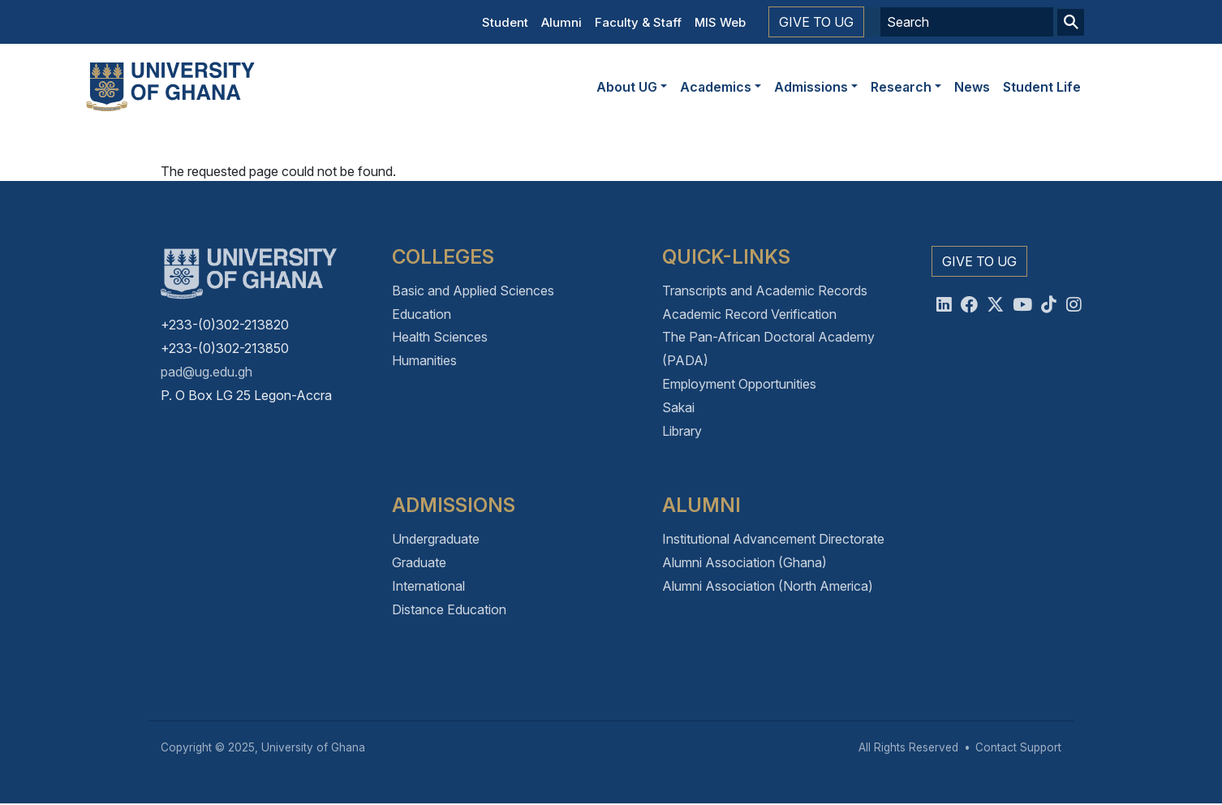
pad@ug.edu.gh (206, 372)
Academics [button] (715, 87)
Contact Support (1018, 747)
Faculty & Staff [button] (638, 22)
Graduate (419, 562)
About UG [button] (626, 87)
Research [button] (901, 87)
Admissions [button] (811, 87)
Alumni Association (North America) (767, 586)
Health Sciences (440, 337)
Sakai (678, 407)
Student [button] (505, 22)
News (972, 87)
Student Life (1042, 87)
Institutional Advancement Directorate (773, 539)
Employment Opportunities (739, 384)
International (428, 586)
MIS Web (720, 22)
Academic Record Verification (749, 314)
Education (421, 314)
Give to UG (816, 22)
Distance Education (449, 609)
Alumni (561, 22)
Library (682, 431)
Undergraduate (436, 539)
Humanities (424, 360)
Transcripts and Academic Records (764, 290)
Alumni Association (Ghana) (744, 562)
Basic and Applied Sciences (473, 290)
